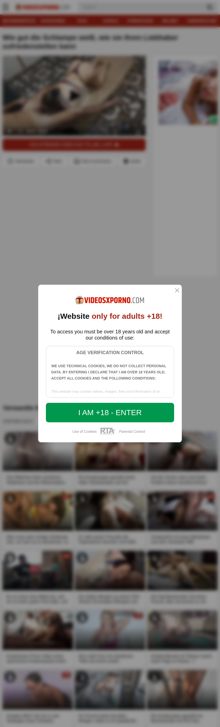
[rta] (107, 434)
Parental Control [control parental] (132, 431)
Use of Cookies (84, 431)
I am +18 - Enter (110, 412)
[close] (177, 290)
